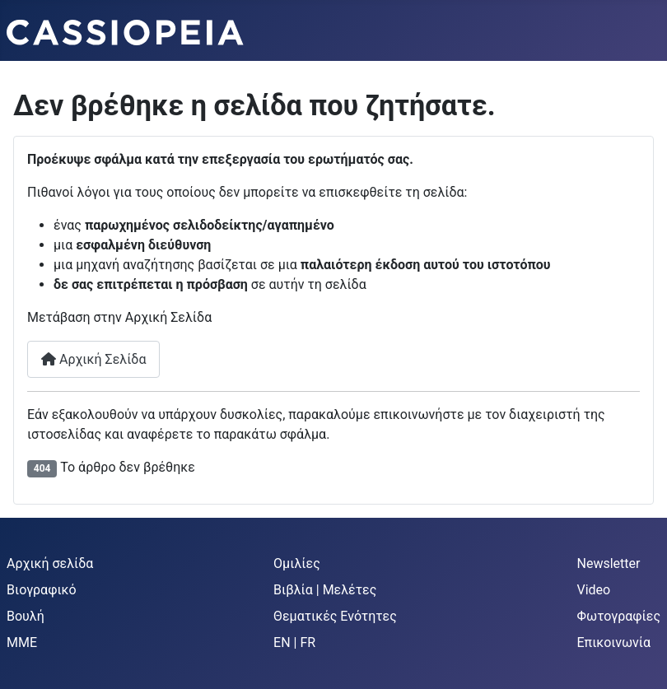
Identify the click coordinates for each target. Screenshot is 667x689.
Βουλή (25, 616)
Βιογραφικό (42, 590)
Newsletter (609, 563)
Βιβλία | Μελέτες (324, 590)
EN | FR (294, 642)
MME (22, 642)
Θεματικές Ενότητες (335, 616)
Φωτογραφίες (619, 616)
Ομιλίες (296, 563)
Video (594, 590)
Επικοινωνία (614, 642)
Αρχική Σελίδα (93, 359)
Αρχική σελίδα (50, 563)
